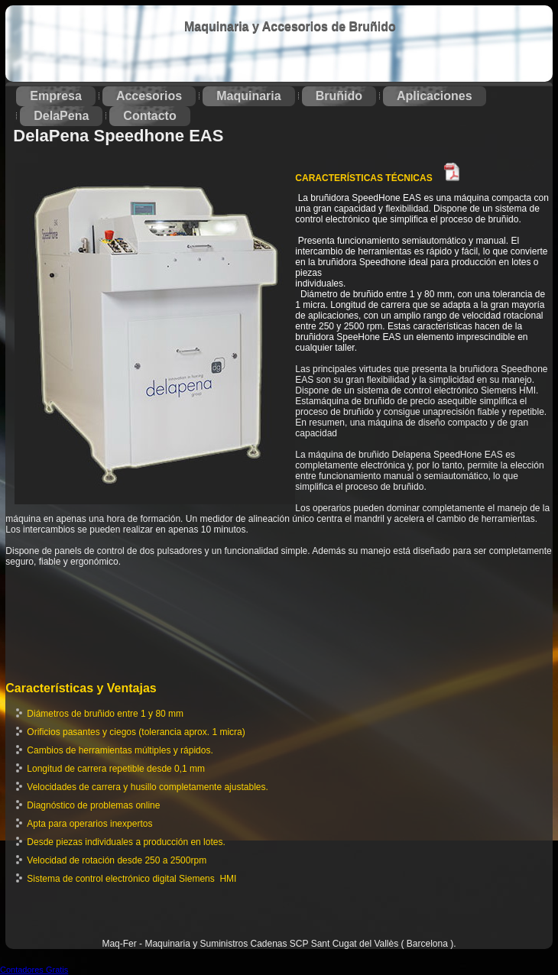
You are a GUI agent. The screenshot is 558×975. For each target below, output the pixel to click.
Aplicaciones (434, 95)
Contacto (149, 115)
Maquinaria (248, 95)
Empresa (56, 95)
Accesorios (149, 95)
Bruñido (339, 95)
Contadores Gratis (34, 969)
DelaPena (61, 115)
